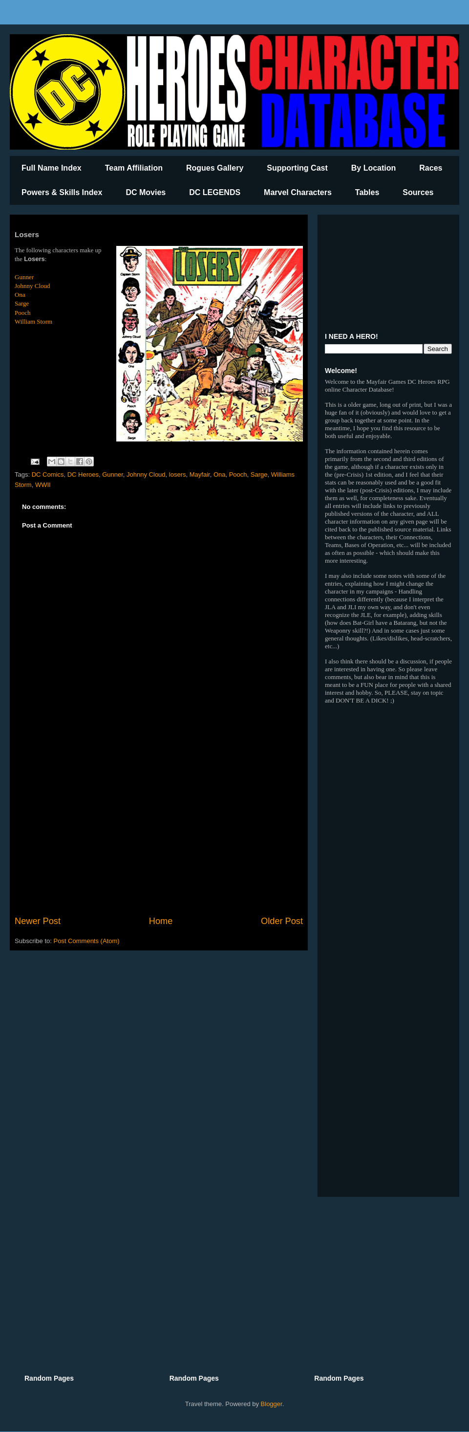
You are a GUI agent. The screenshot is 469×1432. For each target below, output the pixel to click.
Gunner (24, 277)
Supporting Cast (297, 168)
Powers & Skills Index (61, 192)
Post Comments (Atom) (87, 941)
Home (161, 921)
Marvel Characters (298, 192)
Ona (20, 294)
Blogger (271, 1404)
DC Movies (146, 192)
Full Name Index (51, 168)
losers (177, 474)
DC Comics (48, 474)
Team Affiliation (134, 168)
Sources (418, 192)
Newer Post (38, 921)
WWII (43, 484)
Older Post (282, 921)
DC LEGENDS (214, 192)
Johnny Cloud (32, 285)
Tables (367, 192)
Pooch (23, 312)
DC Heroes (83, 474)
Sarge (22, 303)
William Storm (33, 321)
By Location (373, 168)
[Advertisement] (159, 834)
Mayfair (200, 474)
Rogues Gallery (214, 168)
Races (430, 168)
